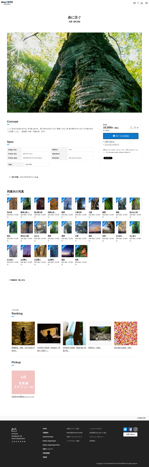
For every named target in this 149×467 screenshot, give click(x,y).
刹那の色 (52, 212)
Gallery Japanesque (49, 441)
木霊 (70, 21)
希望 (63, 212)
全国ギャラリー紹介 (73, 428)
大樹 (90, 212)
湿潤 (63, 236)
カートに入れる (121, 136)
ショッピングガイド (112, 144)
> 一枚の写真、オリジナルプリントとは (23, 177)
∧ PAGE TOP (141, 418)
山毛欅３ (51, 260)
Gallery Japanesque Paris (51, 445)
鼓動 (117, 212)
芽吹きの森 (25, 236)
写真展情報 (46, 453)
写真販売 (45, 433)
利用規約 (92, 441)
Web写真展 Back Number (75, 433)
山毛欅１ (24, 260)
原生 (8, 236)
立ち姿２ (133, 236)
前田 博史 (76, 21)
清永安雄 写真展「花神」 (123, 348)
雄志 (90, 236)
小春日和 (78, 212)
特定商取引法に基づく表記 (98, 433)
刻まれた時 (134, 212)
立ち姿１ (119, 236)
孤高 (63, 260)
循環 (104, 212)
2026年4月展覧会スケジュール (23, 397)
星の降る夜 (38, 212)
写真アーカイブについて (74, 437)
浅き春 (9, 212)
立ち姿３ (10, 260)
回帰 (76, 260)
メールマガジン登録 (73, 441)
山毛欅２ (37, 260)
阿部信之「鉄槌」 (95, 348)
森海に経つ (25, 212)
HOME (45, 428)
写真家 (45, 457)
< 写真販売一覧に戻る (17, 280)
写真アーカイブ (47, 449)
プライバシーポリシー (96, 437)
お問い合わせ (109, 142)
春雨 (49, 236)
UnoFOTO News (48, 437)
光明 (104, 236)
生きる (36, 236)
